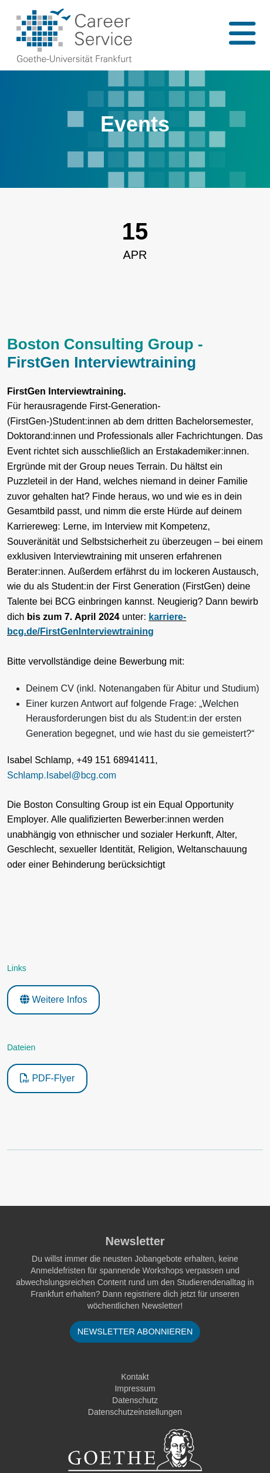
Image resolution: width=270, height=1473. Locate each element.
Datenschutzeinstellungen (135, 1412)
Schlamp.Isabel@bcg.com (61, 775)
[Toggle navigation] (241, 35)
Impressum (134, 1388)
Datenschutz (135, 1400)
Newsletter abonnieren (135, 1331)
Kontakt (134, 1376)
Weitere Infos (53, 1000)
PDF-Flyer (47, 1078)
